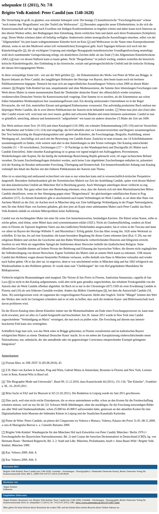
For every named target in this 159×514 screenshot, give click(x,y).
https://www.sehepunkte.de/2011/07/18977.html (97, 502)
